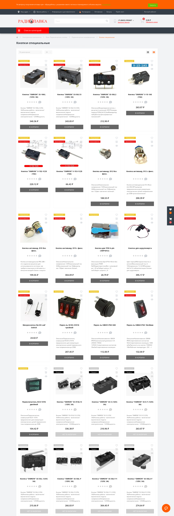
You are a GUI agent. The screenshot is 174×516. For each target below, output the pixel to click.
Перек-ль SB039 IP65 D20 (105, 323)
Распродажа (84, 10)
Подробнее (106, 4)
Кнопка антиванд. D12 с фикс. (140, 170)
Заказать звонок (124, 21)
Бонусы (109, 10)
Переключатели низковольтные (83, 36)
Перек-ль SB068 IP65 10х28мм (140, 323)
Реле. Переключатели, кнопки (56, 36)
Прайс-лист (120, 10)
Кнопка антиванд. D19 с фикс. (69, 247)
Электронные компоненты (31, 36)
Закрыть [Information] (153, 4)
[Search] (106, 19)
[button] (170, 220)
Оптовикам (98, 10)
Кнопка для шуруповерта (140, 247)
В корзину (34, 125)
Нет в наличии (69, 433)
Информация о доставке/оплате (63, 10)
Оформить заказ (152, 21)
